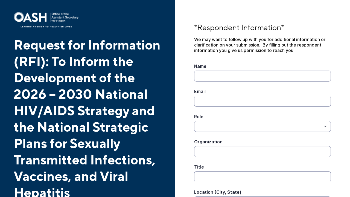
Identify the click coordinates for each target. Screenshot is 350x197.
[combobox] (262, 126)
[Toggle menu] (325, 126)
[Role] (197, 126)
